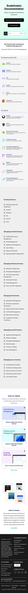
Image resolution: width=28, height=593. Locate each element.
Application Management (13, 245)
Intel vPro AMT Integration (13, 286)
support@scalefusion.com (19, 581)
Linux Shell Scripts (11, 376)
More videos (14, 470)
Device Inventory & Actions (14, 370)
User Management (11, 350)
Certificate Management (13, 312)
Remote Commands (11, 251)
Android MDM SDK (5, 575)
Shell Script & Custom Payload (15, 309)
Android (8, 210)
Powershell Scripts (11, 280)
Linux (7, 221)
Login (17, 565)
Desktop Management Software (19, 553)
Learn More (14, 528)
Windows (8, 213)
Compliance (23, 585)
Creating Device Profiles (13, 365)
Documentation (14, 25)
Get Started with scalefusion (14, 20)
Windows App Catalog (6, 566)
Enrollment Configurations (13, 368)
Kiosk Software (17, 546)
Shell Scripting (10, 344)
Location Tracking (11, 347)
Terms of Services (5, 585)
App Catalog (9, 248)
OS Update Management (13, 271)
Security (14, 587)
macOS (8, 218)
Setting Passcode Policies (13, 373)
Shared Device (4, 568)
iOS (7, 216)
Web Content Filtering (12, 315)
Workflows (3, 570)
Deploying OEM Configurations (15, 253)
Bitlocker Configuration (13, 268)
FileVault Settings (11, 338)
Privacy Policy (14, 585)
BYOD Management (11, 242)
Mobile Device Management (20, 544)
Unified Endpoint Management (18, 541)
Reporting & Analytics (6, 573)
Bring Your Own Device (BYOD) (19, 549)
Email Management (11, 283)
